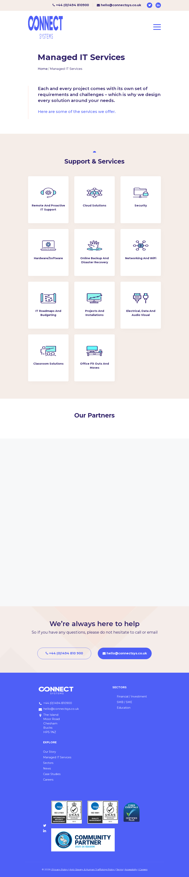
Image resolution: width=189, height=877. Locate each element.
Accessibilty (131, 869)
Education (123, 707)
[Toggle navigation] (157, 27)
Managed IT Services (57, 757)
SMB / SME (124, 702)
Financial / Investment (132, 696)
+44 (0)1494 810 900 (64, 653)
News (47, 768)
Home (43, 69)
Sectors (48, 763)
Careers (48, 779)
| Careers (142, 869)
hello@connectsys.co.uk (119, 5)
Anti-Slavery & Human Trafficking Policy (92, 869)
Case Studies (51, 774)
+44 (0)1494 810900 (71, 5)
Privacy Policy (59, 869)
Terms (119, 869)
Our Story (49, 751)
